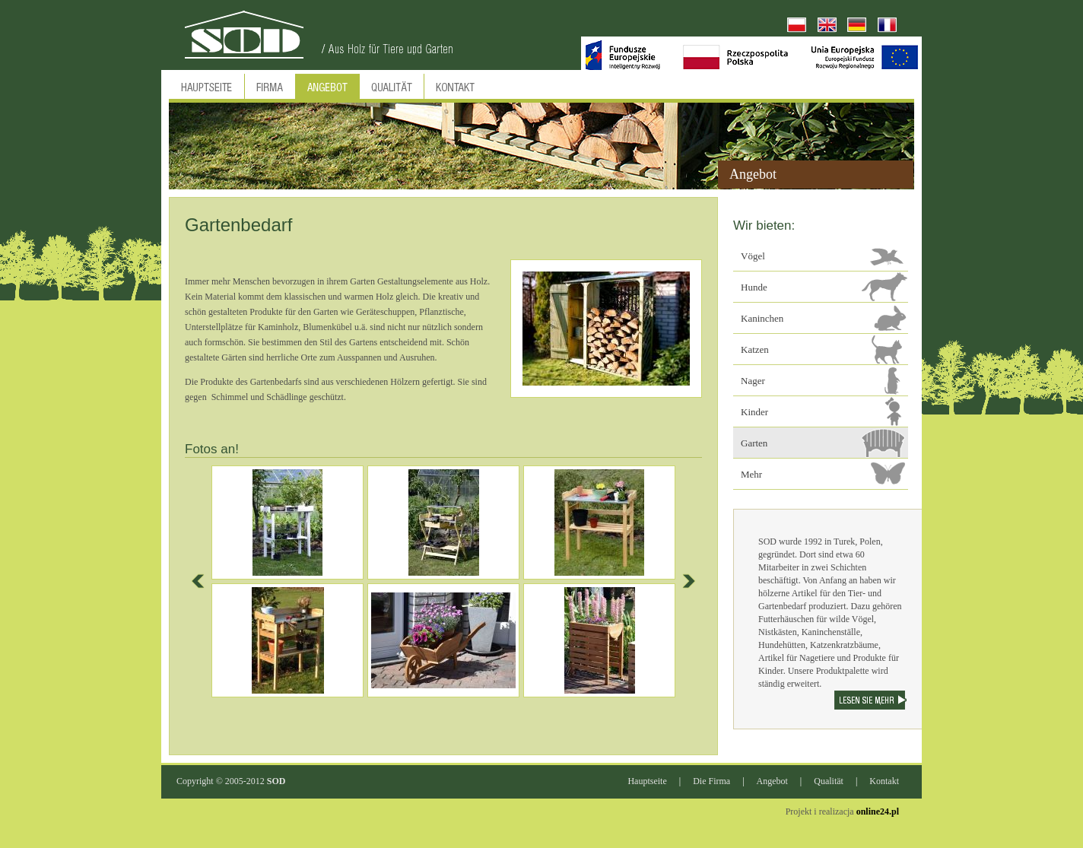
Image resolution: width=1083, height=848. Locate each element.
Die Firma (711, 781)
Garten (754, 443)
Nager (753, 380)
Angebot (772, 781)
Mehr (751, 474)
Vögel (753, 256)
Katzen (755, 349)
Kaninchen (762, 318)
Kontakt (884, 781)
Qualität (828, 781)
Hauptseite (646, 781)
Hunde (754, 287)
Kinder (754, 412)
